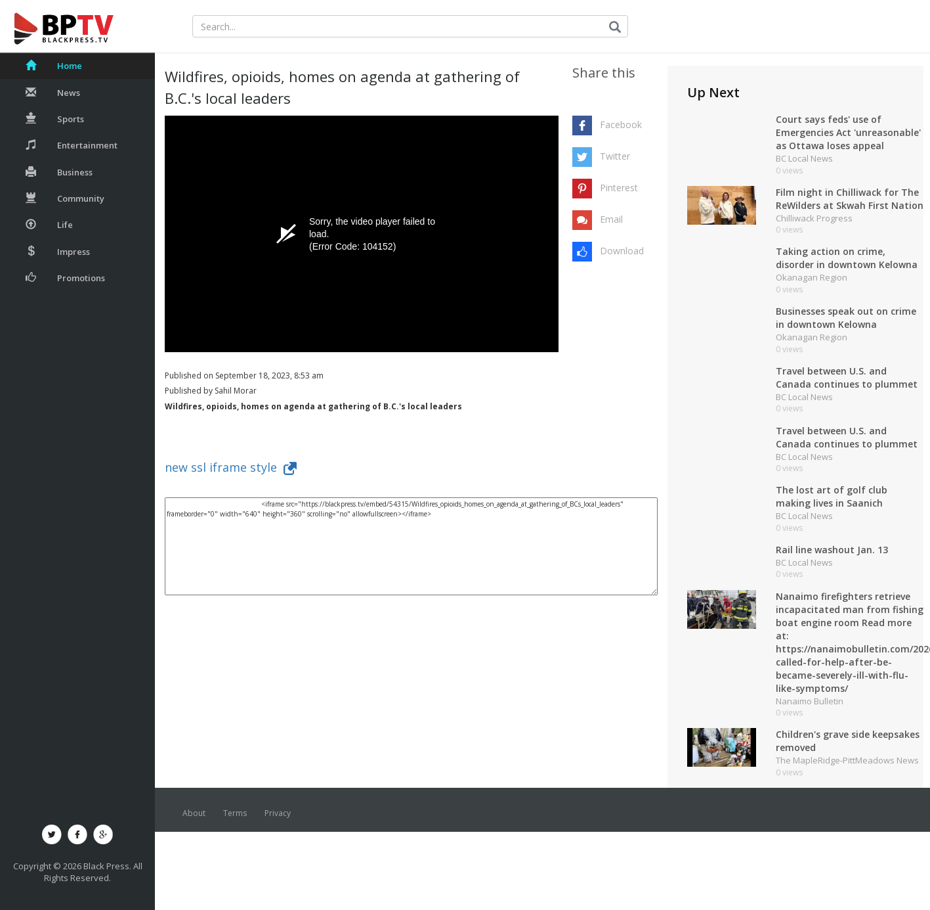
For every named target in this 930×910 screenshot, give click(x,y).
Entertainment (71, 145)
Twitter (615, 156)
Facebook (621, 124)
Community (65, 198)
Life (49, 225)
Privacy (277, 813)
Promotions (65, 278)
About (193, 813)
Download (622, 250)
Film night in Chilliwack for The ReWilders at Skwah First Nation (849, 199)
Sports (55, 119)
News (53, 93)
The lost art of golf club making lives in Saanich (831, 496)
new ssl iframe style (231, 467)
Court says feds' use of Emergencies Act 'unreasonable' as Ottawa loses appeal (848, 132)
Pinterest (619, 187)
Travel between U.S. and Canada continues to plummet (847, 377)
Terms (235, 813)
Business (59, 172)
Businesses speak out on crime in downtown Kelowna (846, 317)
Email (611, 219)
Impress (58, 252)
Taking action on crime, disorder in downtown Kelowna (847, 258)
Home (54, 66)
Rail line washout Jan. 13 (832, 549)
